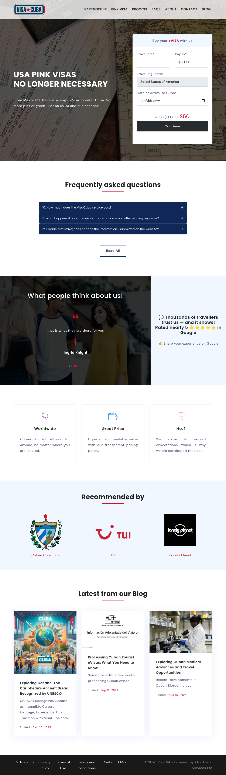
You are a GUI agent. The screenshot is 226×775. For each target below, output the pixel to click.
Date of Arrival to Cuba (157, 93)
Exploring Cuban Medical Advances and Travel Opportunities (178, 667)
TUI (113, 555)
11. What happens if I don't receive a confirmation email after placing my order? (100, 218)
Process (139, 9)
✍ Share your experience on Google (188, 343)
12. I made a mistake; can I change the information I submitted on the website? (100, 229)
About (171, 9)
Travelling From (150, 74)
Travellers (145, 54)
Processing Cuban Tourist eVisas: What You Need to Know (111, 662)
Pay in (180, 54)
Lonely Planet (180, 555)
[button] (70, 366)
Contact (189, 9)
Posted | (35, 727)
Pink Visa (119, 9)
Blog (206, 9)
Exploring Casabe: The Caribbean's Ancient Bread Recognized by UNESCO (44, 688)
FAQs (156, 9)
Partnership (95, 9)
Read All (113, 250)
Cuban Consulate (45, 555)
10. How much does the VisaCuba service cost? (77, 207)
